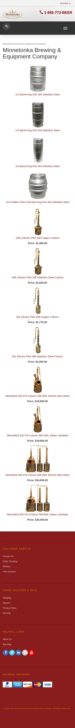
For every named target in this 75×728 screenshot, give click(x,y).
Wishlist (6, 566)
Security (7, 613)
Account (65, 3)
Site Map (7, 644)
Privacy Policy (9, 608)
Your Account (9, 571)
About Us (7, 639)
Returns (6, 603)
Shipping (7, 598)
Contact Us (8, 556)
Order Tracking (10, 561)
